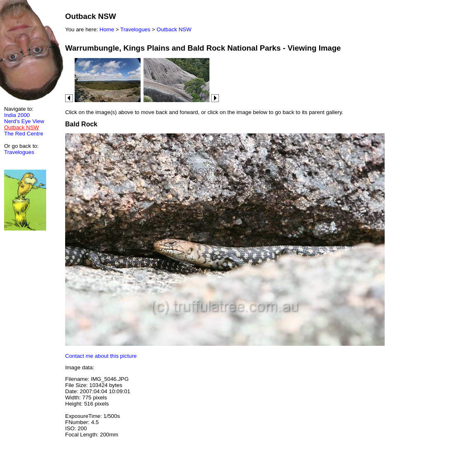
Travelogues (19, 152)
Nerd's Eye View (24, 121)
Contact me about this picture (100, 356)
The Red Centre (23, 134)
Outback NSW (174, 29)
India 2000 (17, 115)
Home (106, 29)
